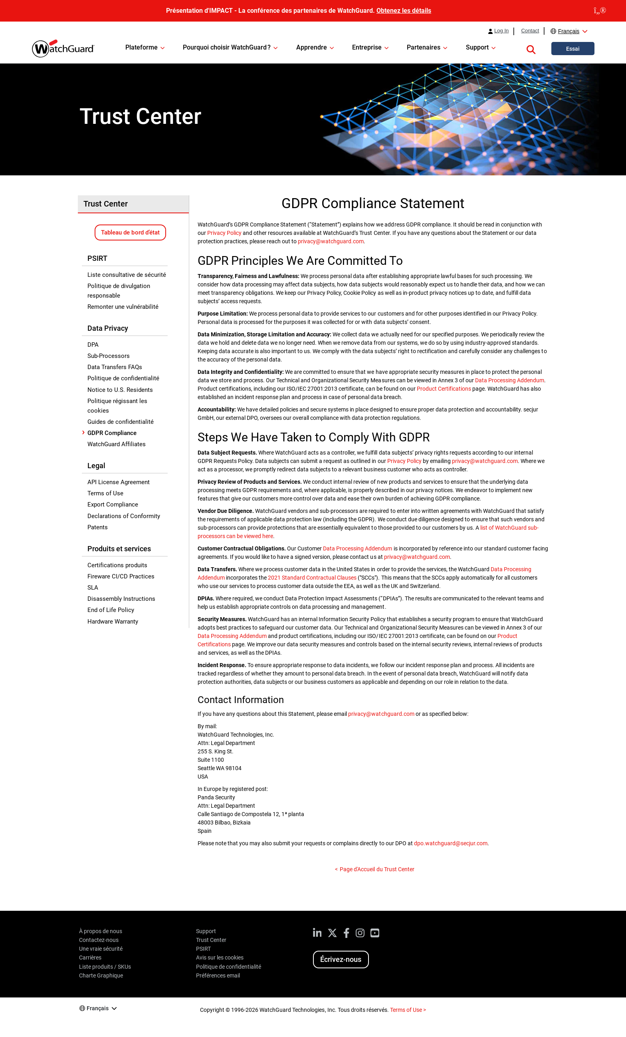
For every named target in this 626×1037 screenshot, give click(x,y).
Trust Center (105, 204)
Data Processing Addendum (509, 380)
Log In (501, 30)
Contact (530, 30)
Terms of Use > (408, 1010)
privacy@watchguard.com (331, 241)
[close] (600, 11)
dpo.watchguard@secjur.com (450, 843)
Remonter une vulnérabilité (122, 306)
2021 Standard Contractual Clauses (312, 577)
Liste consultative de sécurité (126, 274)
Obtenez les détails (403, 10)
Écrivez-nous (340, 959)
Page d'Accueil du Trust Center (377, 869)
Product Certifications (444, 388)
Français (569, 31)
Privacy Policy (224, 233)
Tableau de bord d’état (130, 232)
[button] (531, 48)
